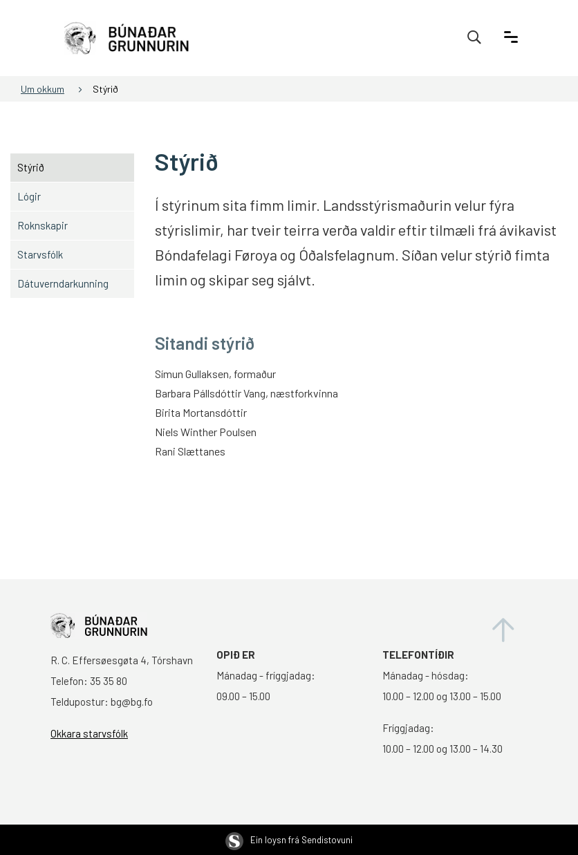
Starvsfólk (40, 254)
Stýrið (105, 89)
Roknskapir (42, 225)
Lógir (29, 196)
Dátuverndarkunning (63, 283)
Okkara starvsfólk (89, 733)
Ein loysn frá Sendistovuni (289, 839)
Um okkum (42, 89)
